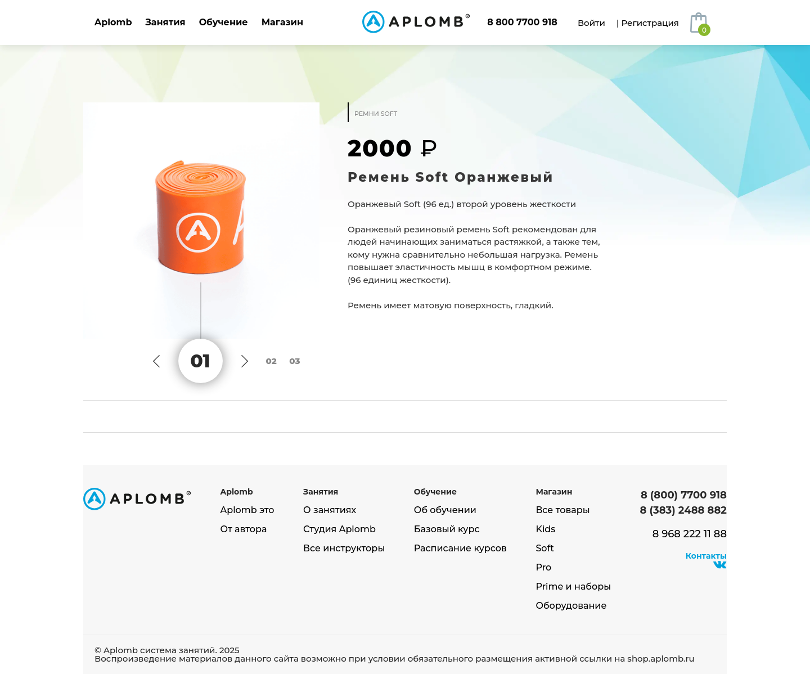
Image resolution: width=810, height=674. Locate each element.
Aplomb (113, 22)
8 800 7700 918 (522, 22)
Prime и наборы (573, 586)
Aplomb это (247, 510)
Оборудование (571, 605)
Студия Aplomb (339, 529)
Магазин (282, 22)
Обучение (223, 22)
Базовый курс (447, 529)
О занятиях (329, 510)
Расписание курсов (460, 548)
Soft (545, 548)
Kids (545, 529)
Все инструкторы (344, 548)
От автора (243, 529)
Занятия (165, 22)
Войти (591, 22)
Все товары (563, 510)
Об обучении (445, 510)
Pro (543, 567)
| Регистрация (647, 22)
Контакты (706, 556)
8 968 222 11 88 (689, 534)
